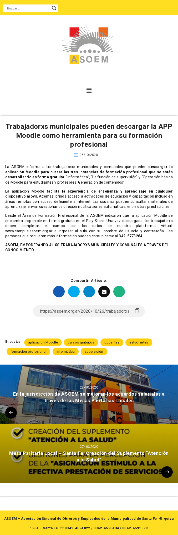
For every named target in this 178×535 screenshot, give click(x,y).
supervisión (94, 352)
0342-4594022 (77, 528)
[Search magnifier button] (54, 8)
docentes (111, 342)
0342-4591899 (135, 528)
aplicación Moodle (43, 342)
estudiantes (138, 342)
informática (66, 352)
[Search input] (28, 8)
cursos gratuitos (81, 342)
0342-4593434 (106, 528)
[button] (89, 90)
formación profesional (28, 352)
